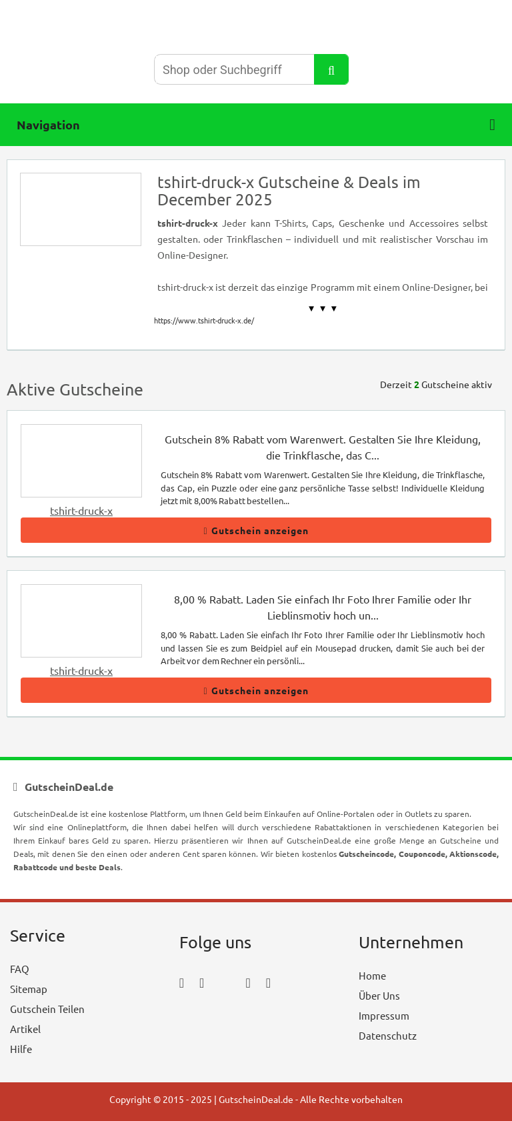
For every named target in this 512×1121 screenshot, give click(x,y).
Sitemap (28, 988)
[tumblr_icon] (268, 982)
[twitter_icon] (224, 982)
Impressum (384, 1015)
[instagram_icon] (201, 982)
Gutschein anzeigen (255, 530)
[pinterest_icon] (247, 982)
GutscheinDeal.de (256, 1099)
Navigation (256, 125)
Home (372, 975)
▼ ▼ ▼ (323, 308)
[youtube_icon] (217, 1019)
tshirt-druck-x (81, 510)
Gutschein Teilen (47, 1008)
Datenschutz (388, 1035)
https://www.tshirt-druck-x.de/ (204, 320)
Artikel (25, 1028)
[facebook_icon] (181, 982)
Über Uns (379, 995)
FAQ (19, 968)
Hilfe (21, 1048)
